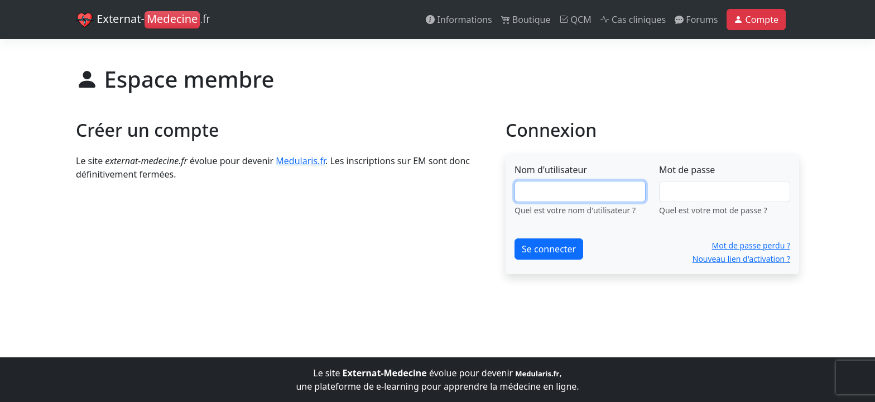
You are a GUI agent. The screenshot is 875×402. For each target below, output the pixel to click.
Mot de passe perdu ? (751, 245)
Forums (696, 19)
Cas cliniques (633, 19)
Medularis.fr (300, 161)
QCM (575, 19)
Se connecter (549, 249)
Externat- (143, 20)
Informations (459, 19)
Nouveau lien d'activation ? (741, 258)
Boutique (526, 19)
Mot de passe (687, 170)
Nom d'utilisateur (551, 170)
